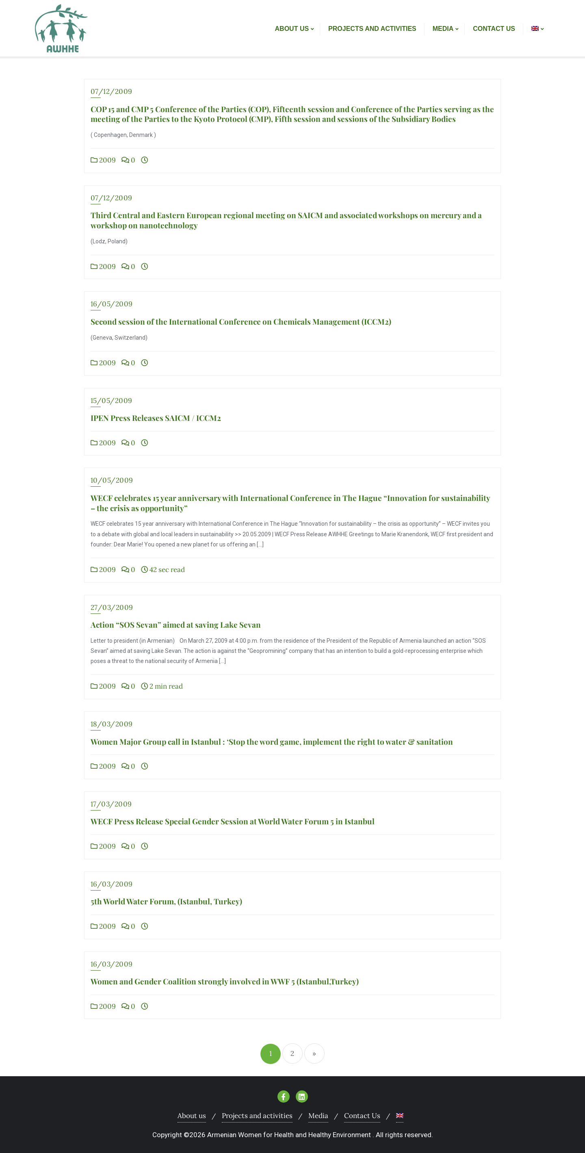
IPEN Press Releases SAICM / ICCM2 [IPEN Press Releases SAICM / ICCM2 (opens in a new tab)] (156, 417)
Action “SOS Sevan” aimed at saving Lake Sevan (176, 624)
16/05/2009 (112, 303)
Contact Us (362, 1115)
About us (192, 1115)
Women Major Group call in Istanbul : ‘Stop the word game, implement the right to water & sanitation (272, 741)
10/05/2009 (112, 480)
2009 (103, 160)
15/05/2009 (111, 400)
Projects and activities (257, 1115)
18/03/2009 (112, 724)
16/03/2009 (112, 884)
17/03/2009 (111, 804)
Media (318, 1115)
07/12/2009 (111, 91)
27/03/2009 (112, 607)
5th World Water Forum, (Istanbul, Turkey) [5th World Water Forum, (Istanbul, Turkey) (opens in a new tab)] (166, 901)
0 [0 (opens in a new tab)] (128, 362)
